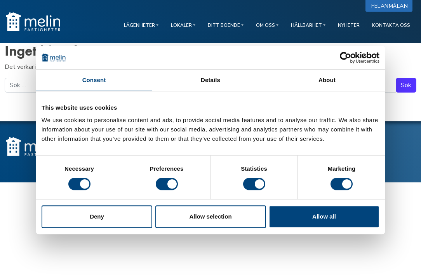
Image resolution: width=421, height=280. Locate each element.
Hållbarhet (306, 25)
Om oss (265, 25)
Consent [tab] (94, 80)
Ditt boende (224, 25)
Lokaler (181, 25)
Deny (97, 216)
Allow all (324, 216)
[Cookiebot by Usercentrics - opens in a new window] (345, 57)
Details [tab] (210, 80)
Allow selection (210, 216)
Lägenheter (139, 25)
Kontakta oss (391, 25)
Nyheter (349, 25)
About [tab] (327, 80)
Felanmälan (391, 6)
